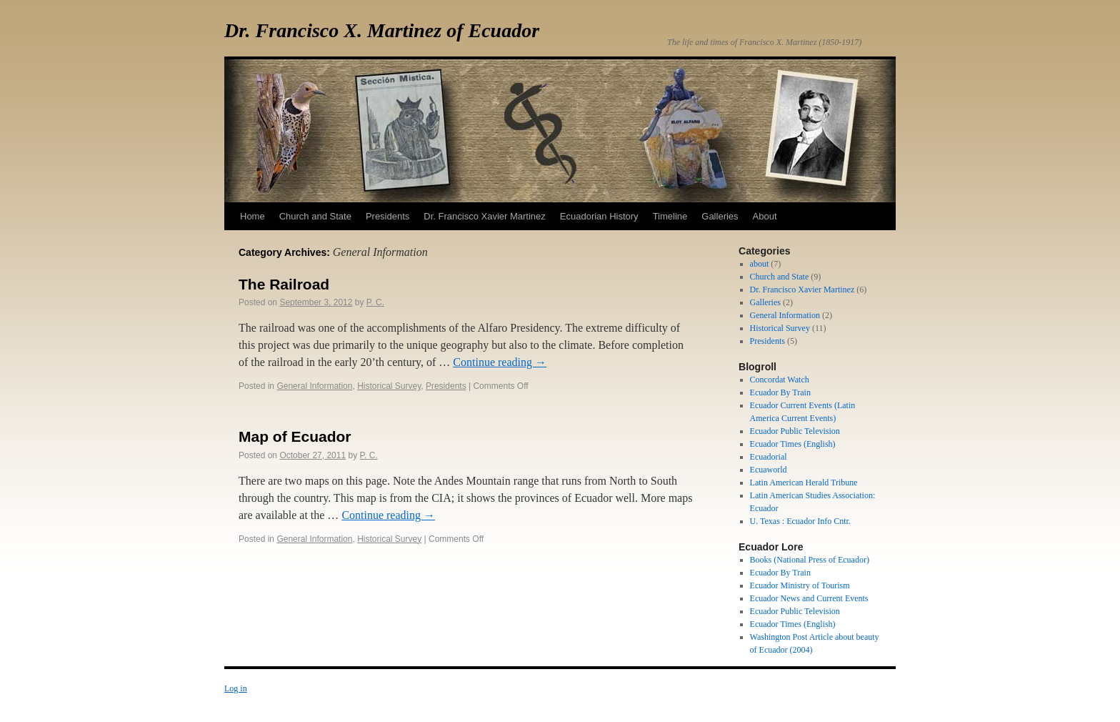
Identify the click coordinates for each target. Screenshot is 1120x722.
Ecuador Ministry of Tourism (800, 585)
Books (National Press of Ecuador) (809, 560)
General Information (314, 386)
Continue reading (499, 362)
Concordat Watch (779, 380)
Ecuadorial (768, 457)
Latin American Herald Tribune (804, 483)
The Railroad (284, 284)
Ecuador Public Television (795, 431)
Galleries (719, 216)
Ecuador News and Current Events (809, 598)
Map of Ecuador (295, 436)
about (759, 264)
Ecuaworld (768, 470)
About (765, 216)
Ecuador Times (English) (793, 444)
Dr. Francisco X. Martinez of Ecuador (381, 30)
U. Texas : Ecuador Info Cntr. (800, 521)
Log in (235, 688)
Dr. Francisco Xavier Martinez (485, 216)
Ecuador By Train (780, 392)
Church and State (315, 216)
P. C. (375, 302)
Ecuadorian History (599, 216)
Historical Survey (389, 386)
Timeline (670, 216)
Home (252, 216)
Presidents (387, 216)
